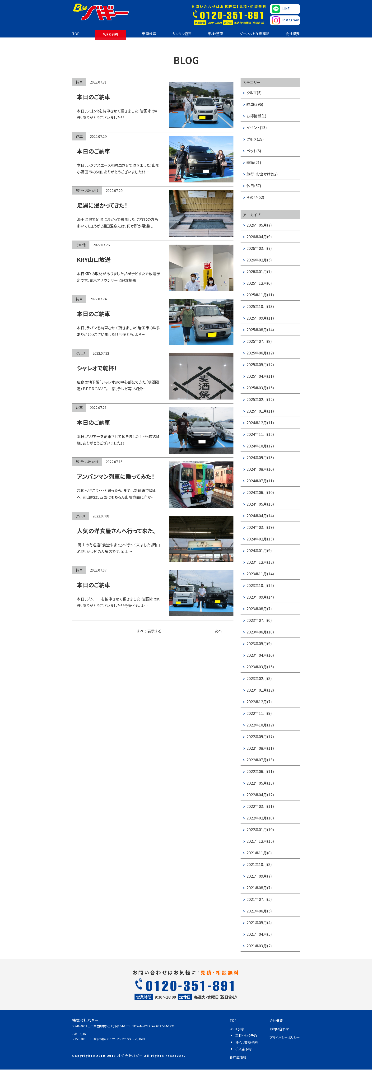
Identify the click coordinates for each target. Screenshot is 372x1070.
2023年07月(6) (259, 620)
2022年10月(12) (260, 725)
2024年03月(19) (260, 527)
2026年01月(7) (259, 271)
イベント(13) (256, 127)
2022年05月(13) (260, 783)
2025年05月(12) (260, 364)
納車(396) (254, 104)
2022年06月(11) (260, 771)
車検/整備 (215, 33)
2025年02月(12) (260, 399)
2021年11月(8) (259, 853)
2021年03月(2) (259, 946)
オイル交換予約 (246, 1042)
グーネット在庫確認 (254, 33)
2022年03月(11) (260, 806)
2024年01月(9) (259, 550)
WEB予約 (110, 34)
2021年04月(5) (259, 934)
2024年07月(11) (260, 481)
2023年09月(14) (260, 597)
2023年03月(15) (260, 667)
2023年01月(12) (260, 690)
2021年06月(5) (259, 911)
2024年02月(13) (260, 539)
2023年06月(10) (260, 632)
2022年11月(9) (259, 713)
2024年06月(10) (260, 492)
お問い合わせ (279, 1029)
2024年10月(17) (260, 446)
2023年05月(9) (259, 643)
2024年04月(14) (260, 515)
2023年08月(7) (259, 608)
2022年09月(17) (260, 736)
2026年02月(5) (259, 260)
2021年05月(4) (259, 922)
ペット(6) (253, 151)
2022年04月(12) (260, 794)
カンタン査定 (182, 33)
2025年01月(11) (260, 411)
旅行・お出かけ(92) (262, 174)
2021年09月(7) (259, 876)
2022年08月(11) (260, 748)
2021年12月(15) (260, 841)
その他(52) (255, 197)
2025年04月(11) (260, 376)
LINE (281, 9)
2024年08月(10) (260, 469)
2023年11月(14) (260, 574)
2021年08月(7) (259, 887)
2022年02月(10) (260, 818)
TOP (75, 33)
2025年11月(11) (260, 295)
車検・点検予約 (246, 1035)
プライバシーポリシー (285, 1037)
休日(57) (253, 185)
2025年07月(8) (259, 341)
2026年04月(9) (259, 236)
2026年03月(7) (259, 248)
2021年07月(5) (259, 899)
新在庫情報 (238, 1057)
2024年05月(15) (260, 504)
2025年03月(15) (260, 388)
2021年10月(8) (259, 864)
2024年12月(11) (260, 422)
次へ (218, 631)
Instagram (285, 20)
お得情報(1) (256, 116)
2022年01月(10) (260, 829)
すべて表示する (149, 631)
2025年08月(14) (260, 329)
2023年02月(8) (259, 678)
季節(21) (253, 162)
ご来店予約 (243, 1049)
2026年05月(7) (259, 225)
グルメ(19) (255, 139)
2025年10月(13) (260, 306)
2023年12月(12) (260, 562)
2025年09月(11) (260, 318)
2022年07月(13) (260, 760)
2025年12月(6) (259, 283)
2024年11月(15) (260, 434)
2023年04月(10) (260, 655)
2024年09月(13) (260, 457)
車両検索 (149, 33)
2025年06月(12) (260, 353)
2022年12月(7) (259, 701)
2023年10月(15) (260, 585)
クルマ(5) (254, 92)
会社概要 (292, 33)
